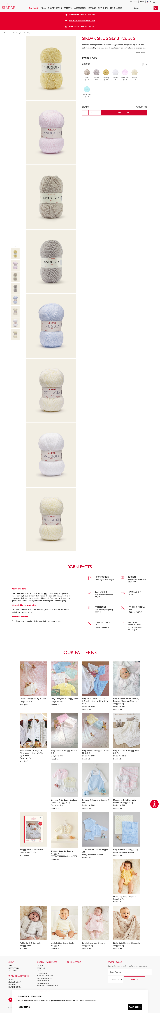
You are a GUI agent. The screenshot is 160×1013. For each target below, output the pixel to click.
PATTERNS (68, 8)
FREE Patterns (13, 968)
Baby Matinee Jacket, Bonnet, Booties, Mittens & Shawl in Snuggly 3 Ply (126, 701)
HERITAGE (92, 8)
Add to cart (124, 113)
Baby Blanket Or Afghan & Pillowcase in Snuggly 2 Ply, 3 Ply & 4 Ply (32, 753)
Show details (24, 1007)
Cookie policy (43, 983)
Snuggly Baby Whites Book (31, 850)
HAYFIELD (11, 985)
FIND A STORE (74, 962)
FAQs (39, 971)
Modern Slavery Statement (48, 986)
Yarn (43, 8)
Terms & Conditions (45, 976)
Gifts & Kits (103, 8)
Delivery (40, 966)
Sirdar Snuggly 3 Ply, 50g (20, 33)
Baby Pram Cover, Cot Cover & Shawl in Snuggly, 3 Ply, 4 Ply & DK (95, 701)
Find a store (133, 1)
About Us (41, 968)
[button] (145, 8)
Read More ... (141, 53)
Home (6, 33)
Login (142, 1)
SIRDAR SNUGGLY (14, 982)
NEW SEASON (33, 8)
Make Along (116, 8)
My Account (42, 973)
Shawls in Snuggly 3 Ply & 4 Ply (33, 699)
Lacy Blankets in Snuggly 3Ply (125, 850)
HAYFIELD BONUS (14, 987)
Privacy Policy (43, 981)
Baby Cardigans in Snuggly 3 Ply (64, 699)
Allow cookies (135, 1007)
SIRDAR (11, 980)
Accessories (79, 8)
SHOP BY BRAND (55, 8)
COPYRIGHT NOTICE (44, 978)
